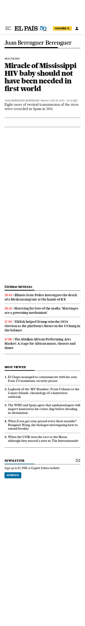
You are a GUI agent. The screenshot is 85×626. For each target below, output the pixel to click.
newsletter (14, 460)
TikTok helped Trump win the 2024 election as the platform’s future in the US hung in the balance (42, 326)
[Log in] (76, 28)
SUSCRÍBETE (62, 28)
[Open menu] (8, 28)
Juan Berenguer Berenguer (38, 43)
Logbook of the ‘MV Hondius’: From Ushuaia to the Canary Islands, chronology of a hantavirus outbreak (43, 393)
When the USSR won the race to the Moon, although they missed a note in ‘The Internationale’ (43, 439)
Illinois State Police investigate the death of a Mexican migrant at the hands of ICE (41, 297)
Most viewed (15, 367)
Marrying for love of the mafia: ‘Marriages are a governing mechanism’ (41, 310)
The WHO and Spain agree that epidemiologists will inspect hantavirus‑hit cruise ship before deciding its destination (44, 409)
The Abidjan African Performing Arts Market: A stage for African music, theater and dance (40, 343)
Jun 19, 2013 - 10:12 (64, 100)
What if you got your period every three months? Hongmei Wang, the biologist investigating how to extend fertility (43, 425)
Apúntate (13, 475)
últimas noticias (18, 287)
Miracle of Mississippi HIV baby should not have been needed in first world (40, 77)
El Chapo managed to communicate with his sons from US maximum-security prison (42, 379)
